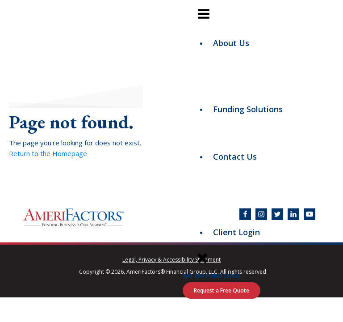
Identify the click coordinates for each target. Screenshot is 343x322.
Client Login (236, 232)
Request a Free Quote (221, 290)
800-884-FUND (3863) (211, 276)
